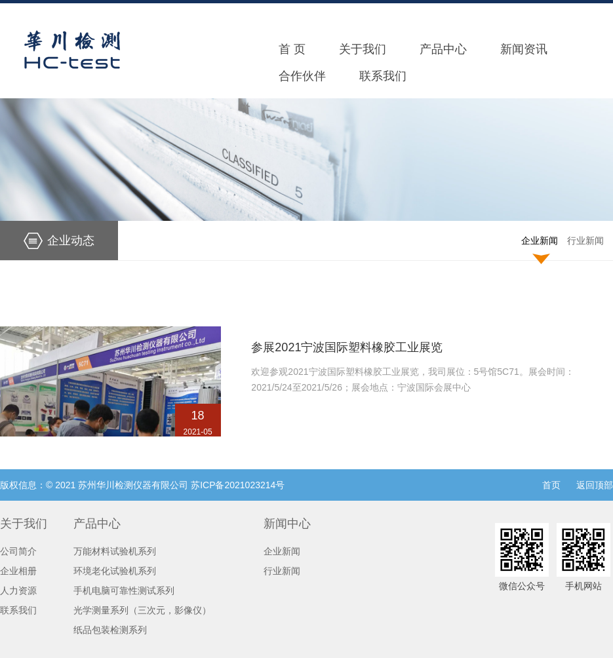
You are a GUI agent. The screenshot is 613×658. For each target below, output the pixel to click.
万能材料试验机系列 (114, 551)
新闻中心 (287, 523)
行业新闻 (585, 240)
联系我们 (382, 76)
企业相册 (18, 571)
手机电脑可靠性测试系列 (123, 590)
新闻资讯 (523, 49)
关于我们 (362, 49)
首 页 (292, 49)
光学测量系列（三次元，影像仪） (142, 610)
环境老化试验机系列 (114, 571)
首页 (551, 485)
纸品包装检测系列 (110, 630)
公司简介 (18, 551)
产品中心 (443, 49)
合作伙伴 (302, 76)
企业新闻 (539, 240)
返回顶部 (594, 485)
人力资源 (18, 590)
